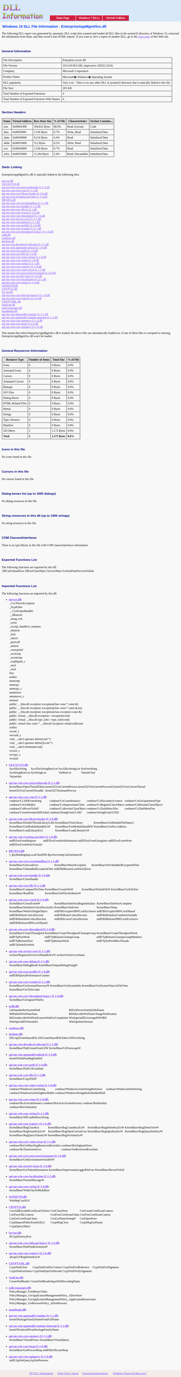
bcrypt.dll (7, 292)
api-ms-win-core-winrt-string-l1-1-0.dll (24, 257)
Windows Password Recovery (129, 1373)
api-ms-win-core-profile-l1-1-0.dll (21, 225)
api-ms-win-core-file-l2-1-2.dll (19, 253)
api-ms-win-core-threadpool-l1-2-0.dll (23, 215)
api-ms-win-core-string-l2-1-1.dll (20, 263)
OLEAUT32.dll (11, 184)
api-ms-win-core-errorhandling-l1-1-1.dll (25, 203)
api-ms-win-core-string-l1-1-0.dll (20, 282)
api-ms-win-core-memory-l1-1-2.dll (22, 320)
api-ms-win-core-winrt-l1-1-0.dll (20, 260)
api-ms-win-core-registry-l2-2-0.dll (22, 298)
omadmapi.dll (9, 311)
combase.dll (8, 238)
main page (144, 36)
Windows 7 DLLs (89, 17)
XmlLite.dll (8, 304)
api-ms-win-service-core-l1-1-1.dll (21, 219)
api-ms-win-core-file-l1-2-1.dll (19, 209)
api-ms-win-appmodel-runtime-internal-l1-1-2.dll (30, 317)
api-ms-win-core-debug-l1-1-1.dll (21, 222)
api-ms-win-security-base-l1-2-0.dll (22, 276)
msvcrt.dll (7, 180)
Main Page (62, 17)
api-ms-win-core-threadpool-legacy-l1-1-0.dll (27, 231)
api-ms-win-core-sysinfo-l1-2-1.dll (21, 228)
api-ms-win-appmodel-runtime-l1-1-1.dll (25, 314)
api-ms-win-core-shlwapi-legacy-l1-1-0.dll (26, 295)
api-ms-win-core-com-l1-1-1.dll (20, 190)
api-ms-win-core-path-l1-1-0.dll (20, 250)
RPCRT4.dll (9, 199)
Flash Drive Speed (67, 1373)
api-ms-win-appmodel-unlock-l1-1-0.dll (24, 247)
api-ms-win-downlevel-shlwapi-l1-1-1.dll (25, 244)
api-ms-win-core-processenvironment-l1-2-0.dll (29, 272)
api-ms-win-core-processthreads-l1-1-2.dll (26, 187)
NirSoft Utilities (115, 17)
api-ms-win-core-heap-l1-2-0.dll (20, 323)
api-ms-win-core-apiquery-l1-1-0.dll (22, 326)
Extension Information (95, 1373)
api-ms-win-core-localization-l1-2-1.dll (24, 279)
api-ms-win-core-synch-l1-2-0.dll (21, 212)
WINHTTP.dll (10, 285)
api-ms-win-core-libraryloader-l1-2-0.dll (25, 193)
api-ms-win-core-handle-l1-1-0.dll (21, 206)
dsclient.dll (8, 241)
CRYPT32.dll (9, 288)
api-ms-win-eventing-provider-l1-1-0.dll (24, 196)
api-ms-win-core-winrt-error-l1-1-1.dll (23, 269)
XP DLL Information (41, 1373)
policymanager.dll (12, 307)
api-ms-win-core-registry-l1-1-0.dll (22, 266)
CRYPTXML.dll (11, 301)
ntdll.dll (6, 234)
